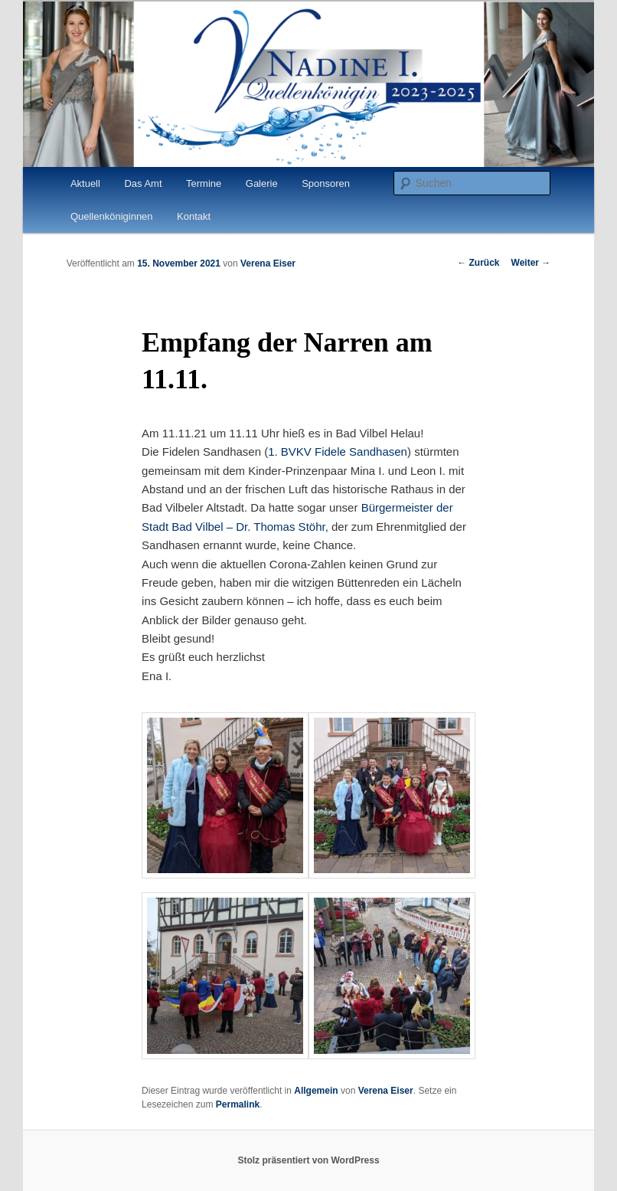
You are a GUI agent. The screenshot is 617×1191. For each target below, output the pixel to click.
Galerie (262, 183)
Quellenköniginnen (111, 216)
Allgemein (316, 1090)
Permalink (238, 1104)
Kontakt (194, 216)
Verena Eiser (267, 263)
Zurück (478, 262)
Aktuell (85, 183)
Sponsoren (326, 183)
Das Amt (143, 183)
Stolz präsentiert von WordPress (308, 1160)
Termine (203, 183)
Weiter (531, 262)
